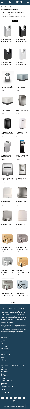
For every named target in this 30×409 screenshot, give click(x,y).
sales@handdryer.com (6, 380)
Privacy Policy (4, 348)
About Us (3, 340)
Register (3, 357)
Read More (15, 20)
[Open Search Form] (6, 2)
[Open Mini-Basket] (28, 2)
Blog (2, 341)
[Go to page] (15, 302)
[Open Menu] (2, 2)
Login (2, 359)
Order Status (4, 360)
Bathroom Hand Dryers (8, 6)
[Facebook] (2, 392)
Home (2, 6)
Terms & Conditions (5, 350)
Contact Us (3, 343)
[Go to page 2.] (23, 302)
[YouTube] (9, 392)
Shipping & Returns (5, 346)
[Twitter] (5, 392)
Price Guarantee (5, 345)
